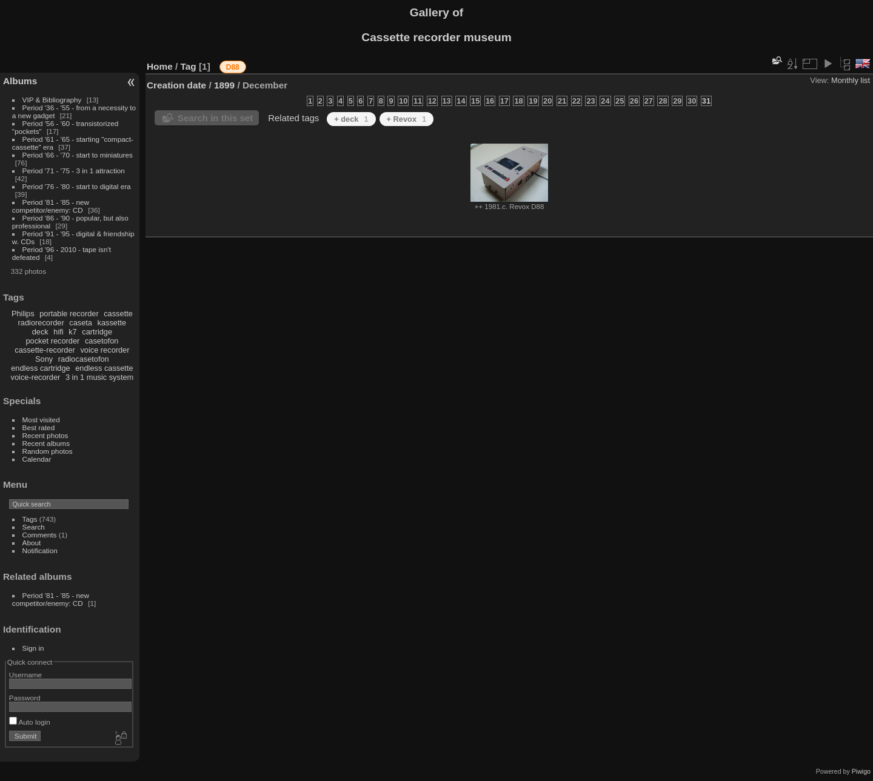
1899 (224, 85)
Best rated (38, 427)
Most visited (41, 420)
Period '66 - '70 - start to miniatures (77, 155)
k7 (73, 331)
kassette (112, 322)
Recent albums (46, 443)
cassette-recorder (45, 349)
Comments (39, 535)
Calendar (37, 459)
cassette (118, 313)
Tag (188, 66)
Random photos (47, 451)
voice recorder (104, 349)
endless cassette (104, 368)
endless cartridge (40, 368)
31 (706, 100)
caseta (80, 322)
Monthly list (850, 80)
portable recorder (68, 313)
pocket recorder (52, 340)
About (31, 543)
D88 (232, 67)
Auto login (29, 722)
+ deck (351, 119)
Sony (44, 359)
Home (160, 66)
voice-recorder (36, 377)
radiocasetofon (83, 359)
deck (40, 331)
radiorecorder (41, 322)
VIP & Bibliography (53, 100)
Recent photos (45, 435)
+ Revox (407, 119)
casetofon (102, 340)
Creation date (176, 85)
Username (25, 675)
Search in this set (215, 118)
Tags (30, 519)
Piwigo (861, 771)
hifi (58, 331)
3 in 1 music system (99, 377)
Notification (40, 550)
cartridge (97, 331)
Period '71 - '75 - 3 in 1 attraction (73, 170)
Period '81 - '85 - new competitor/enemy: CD (50, 206)
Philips (23, 313)
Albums (20, 81)
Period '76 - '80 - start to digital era (76, 186)
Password (25, 698)
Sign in (33, 648)
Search (33, 527)
